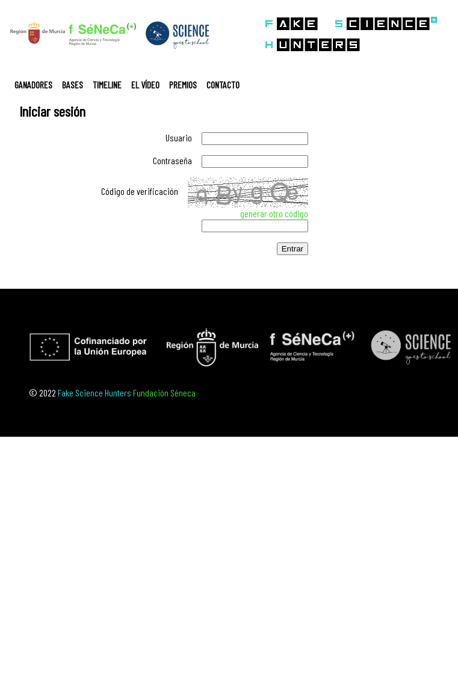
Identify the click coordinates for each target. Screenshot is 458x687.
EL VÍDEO (145, 84)
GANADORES (33, 84)
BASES (72, 84)
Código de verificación (139, 191)
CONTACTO (223, 84)
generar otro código (274, 213)
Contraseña (172, 160)
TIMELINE (107, 84)
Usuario (179, 137)
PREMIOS (183, 84)
